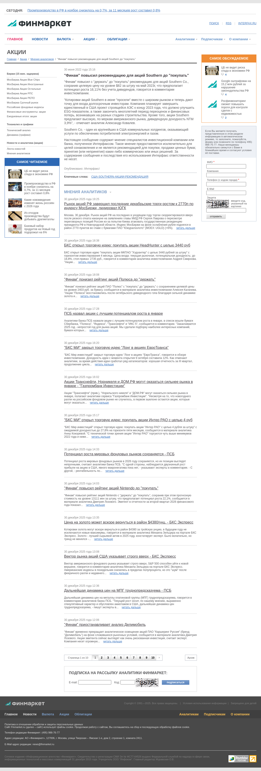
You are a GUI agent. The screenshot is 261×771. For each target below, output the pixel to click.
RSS (228, 23)
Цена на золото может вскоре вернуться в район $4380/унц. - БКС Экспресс (128, 522)
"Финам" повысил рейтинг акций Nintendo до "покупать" (111, 488)
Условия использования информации (204, 703)
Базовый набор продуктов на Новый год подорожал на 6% (39, 229)
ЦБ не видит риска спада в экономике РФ (38, 172)
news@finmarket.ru (43, 744)
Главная (11, 59)
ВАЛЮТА (64, 39)
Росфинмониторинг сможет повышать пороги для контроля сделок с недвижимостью (234, 107)
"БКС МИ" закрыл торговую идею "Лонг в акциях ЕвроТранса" (116, 348)
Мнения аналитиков (42, 59)
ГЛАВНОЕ (15, 39)
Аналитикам (185, 39)
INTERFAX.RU (247, 23)
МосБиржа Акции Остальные (24, 88)
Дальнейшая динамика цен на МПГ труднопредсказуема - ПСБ (117, 590)
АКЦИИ (89, 39)
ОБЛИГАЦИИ (117, 39)
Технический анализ (18, 130)
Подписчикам (212, 39)
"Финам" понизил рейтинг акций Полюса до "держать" (109, 279)
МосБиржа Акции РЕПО (21, 98)
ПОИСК (214, 23)
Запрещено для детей (243, 703)
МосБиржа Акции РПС (20, 93)
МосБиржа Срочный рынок (22, 102)
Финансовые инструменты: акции (26, 111)
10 (152, 657)
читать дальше (185, 228)
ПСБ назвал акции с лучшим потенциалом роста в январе (113, 313)
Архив (191, 657)
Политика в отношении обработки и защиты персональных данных (44, 724)
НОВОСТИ (40, 39)
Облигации (83, 714)
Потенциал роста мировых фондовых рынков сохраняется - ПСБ (119, 454)
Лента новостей (16, 148)
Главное (11, 714)
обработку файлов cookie (174, 727)
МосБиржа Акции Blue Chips (23, 79)
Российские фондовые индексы (25, 107)
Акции (23, 59)
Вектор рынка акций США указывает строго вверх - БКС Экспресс (120, 556)
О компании (238, 39)
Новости (30, 714)
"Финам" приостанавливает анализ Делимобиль (105, 625)
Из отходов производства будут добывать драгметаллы (39, 216)
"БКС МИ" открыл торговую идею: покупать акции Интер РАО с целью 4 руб (128, 420)
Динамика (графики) (18, 134)
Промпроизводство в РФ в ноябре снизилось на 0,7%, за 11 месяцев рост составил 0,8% (93, 10)
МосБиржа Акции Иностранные (25, 84)
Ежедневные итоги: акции (22, 116)
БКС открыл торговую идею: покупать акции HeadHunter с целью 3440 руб (127, 245)
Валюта (48, 714)
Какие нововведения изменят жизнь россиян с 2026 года (39, 203)
